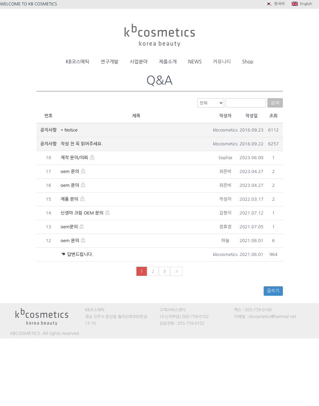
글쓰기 (273, 291)
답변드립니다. (77, 254)
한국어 (275, 4)
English (302, 4)
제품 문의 (73, 199)
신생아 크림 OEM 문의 (85, 213)
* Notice (69, 130)
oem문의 (73, 227)
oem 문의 (73, 171)
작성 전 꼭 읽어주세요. (82, 144)
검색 (275, 102)
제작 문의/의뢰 (78, 157)
